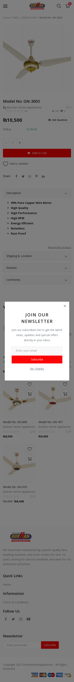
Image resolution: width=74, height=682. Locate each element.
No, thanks (37, 369)
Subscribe (37, 359)
